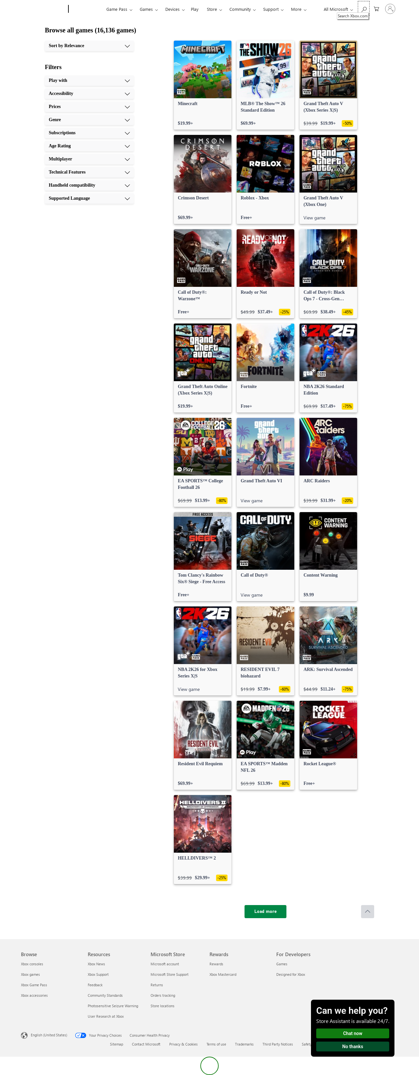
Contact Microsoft (146, 1044)
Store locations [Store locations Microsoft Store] (162, 1006)
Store (212, 9)
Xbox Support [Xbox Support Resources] (98, 974)
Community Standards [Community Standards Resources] (105, 995)
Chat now (352, 1033)
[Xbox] (86, 9)
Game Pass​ (116, 9)
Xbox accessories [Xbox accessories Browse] (34, 995)
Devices (172, 9)
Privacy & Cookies (183, 1044)
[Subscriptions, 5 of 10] (89, 133)
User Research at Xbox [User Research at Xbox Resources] (106, 1016)
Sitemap (116, 1044)
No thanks (352, 1046)
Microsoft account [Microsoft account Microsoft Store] (165, 964)
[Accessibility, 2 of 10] (89, 93)
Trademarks (244, 1044)
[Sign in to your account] (390, 9)
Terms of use (216, 1044)
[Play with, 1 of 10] (89, 80)
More (296, 9)
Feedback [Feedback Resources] (95, 985)
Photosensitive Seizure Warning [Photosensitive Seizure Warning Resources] (113, 1006)
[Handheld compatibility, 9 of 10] (89, 185)
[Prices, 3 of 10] (89, 107)
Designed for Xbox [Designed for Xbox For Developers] (290, 974)
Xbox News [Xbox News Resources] (96, 964)
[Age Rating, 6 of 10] (89, 146)
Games (146, 9)
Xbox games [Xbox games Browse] (30, 974)
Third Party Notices (278, 1044)
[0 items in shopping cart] (376, 8)
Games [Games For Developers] (281, 964)
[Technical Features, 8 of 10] (89, 172)
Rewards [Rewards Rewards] (216, 964)
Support (271, 9)
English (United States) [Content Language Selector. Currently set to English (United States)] (49, 1035)
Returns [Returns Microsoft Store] (157, 985)
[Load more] (265, 911)
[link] (202, 85)
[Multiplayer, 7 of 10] (89, 159)
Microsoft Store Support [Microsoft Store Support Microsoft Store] (170, 974)
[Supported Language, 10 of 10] (89, 198)
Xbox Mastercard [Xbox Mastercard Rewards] (223, 974)
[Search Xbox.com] (364, 8)
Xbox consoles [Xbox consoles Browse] (32, 964)
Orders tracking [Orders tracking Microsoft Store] (163, 995)
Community (240, 9)
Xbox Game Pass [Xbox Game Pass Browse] (34, 985)
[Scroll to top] (367, 911)
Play (194, 9)
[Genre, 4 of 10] (89, 120)
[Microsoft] (43, 9)
